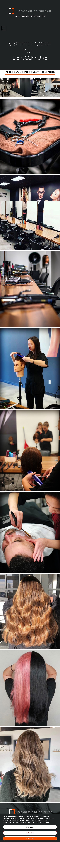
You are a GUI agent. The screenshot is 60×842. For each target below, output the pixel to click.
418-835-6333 (36, 16)
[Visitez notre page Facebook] (43, 16)
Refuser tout (30, 833)
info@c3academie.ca (22, 16)
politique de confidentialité (40, 822)
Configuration (30, 827)
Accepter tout (30, 838)
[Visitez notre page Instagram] (44, 16)
